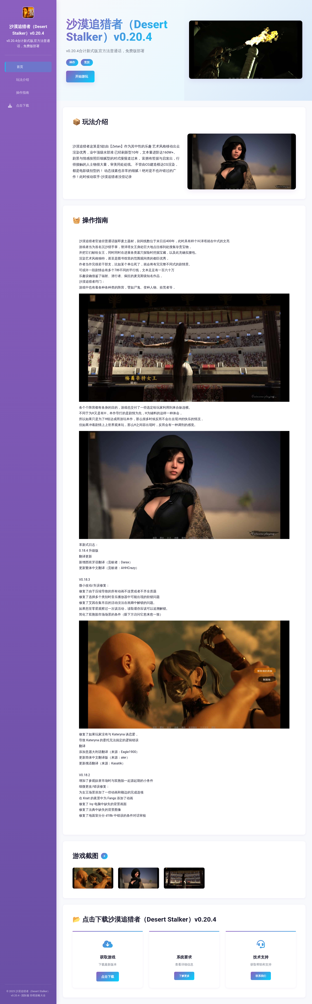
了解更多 (184, 975)
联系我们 (261, 975)
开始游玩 (81, 76)
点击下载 (107, 977)
